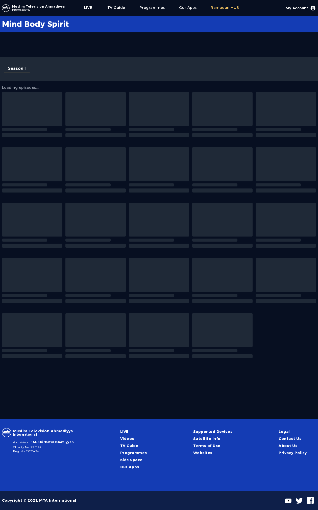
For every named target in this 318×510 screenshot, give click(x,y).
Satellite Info (207, 438)
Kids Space (131, 460)
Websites (202, 453)
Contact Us (290, 438)
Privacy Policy (293, 453)
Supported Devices (212, 431)
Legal (284, 431)
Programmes (133, 453)
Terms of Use (207, 445)
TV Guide (129, 445)
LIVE (124, 431)
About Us (288, 445)
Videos (127, 438)
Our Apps (129, 467)
